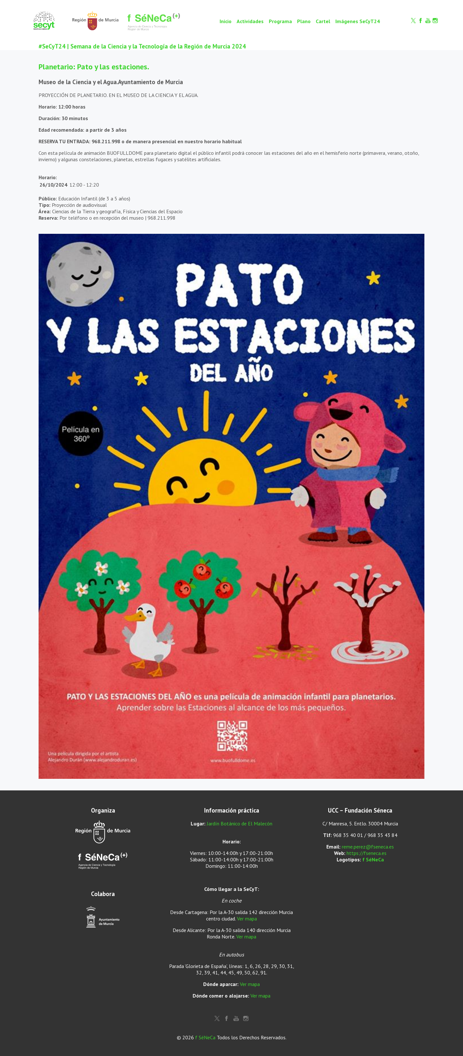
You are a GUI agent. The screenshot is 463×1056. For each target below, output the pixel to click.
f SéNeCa (373, 859)
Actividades (250, 21)
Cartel (323, 21)
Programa (280, 21)
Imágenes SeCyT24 (357, 21)
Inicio (226, 21)
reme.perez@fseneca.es (368, 846)
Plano (304, 21)
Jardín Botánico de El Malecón (239, 823)
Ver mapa (247, 918)
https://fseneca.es (366, 853)
